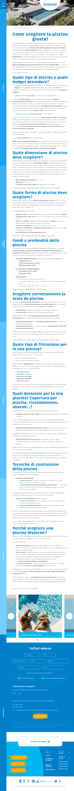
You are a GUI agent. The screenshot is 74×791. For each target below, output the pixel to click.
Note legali (30, 787)
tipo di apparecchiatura (40, 453)
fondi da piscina (41, 289)
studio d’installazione (48, 581)
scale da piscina (33, 340)
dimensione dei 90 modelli (36, 188)
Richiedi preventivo (19, 757)
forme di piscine (30, 236)
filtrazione (63, 384)
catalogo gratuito (33, 581)
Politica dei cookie (50, 787)
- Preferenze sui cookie (60, 787)
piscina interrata (22, 95)
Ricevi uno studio (18, 764)
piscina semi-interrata (24, 114)
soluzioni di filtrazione (44, 386)
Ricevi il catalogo (18, 770)
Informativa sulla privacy (39, 787)
